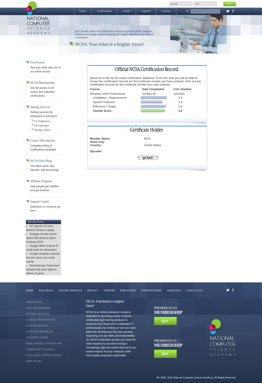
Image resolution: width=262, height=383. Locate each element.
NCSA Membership (38, 308)
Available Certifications (44, 355)
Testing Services (38, 313)
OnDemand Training (40, 349)
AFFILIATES (174, 290)
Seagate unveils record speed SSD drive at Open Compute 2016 (41, 238)
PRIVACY (93, 290)
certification (104, 11)
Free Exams (34, 302)
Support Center (37, 337)
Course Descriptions (40, 319)
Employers (33, 361)
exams (127, 11)
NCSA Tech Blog (37, 325)
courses (166, 11)
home (82, 11)
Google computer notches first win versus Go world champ (43, 257)
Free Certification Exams (44, 343)
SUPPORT (110, 290)
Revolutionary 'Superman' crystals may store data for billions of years (43, 269)
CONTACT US (194, 290)
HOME (30, 290)
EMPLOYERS (128, 290)
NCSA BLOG (46, 290)
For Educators (41, 125)
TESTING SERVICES (70, 290)
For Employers (42, 121)
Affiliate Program (39, 331)
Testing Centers (42, 129)
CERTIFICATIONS (151, 290)
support (146, 11)
